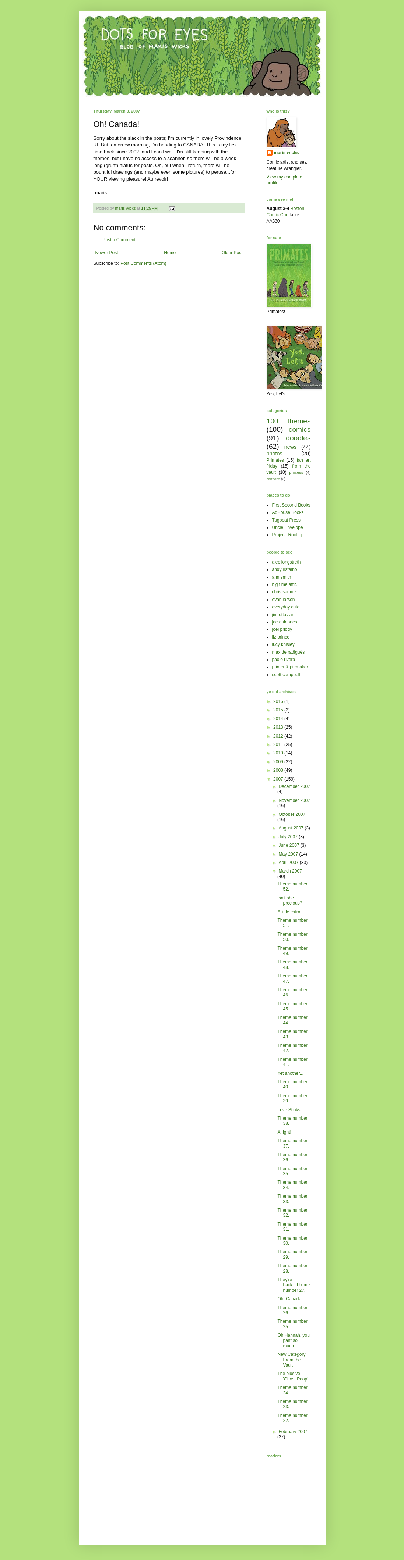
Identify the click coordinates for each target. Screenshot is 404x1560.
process (296, 472)
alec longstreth (286, 562)
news (290, 447)
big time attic (284, 584)
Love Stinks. (289, 1109)
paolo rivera (283, 659)
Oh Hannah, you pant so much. (293, 1340)
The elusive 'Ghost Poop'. (293, 1376)
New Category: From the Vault (291, 1360)
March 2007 (290, 871)
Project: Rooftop (288, 534)
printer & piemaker (290, 666)
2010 (278, 753)
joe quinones (284, 622)
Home (170, 252)
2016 (278, 701)
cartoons (273, 479)
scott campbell (286, 674)
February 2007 (292, 1431)
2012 (278, 736)
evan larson (283, 599)
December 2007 (294, 786)
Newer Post (106, 252)
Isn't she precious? (289, 900)
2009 (278, 761)
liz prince (280, 637)
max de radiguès (288, 652)
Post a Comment (119, 239)
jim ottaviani (283, 614)
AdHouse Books (288, 512)
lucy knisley (283, 644)
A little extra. (289, 911)
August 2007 (291, 828)
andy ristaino (284, 569)
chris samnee (285, 591)
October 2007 (291, 814)
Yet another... (290, 1073)
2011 (278, 744)
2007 (278, 779)
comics (300, 429)
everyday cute (286, 607)
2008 (278, 770)
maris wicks (286, 152)
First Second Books (291, 505)
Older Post (232, 252)
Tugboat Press (286, 520)
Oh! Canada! (289, 1298)
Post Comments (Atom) (143, 263)
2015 (278, 710)
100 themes (289, 421)
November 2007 (294, 800)
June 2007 (289, 845)
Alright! (284, 1132)
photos (274, 453)
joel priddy (282, 629)
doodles (298, 438)
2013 (278, 727)
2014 (278, 718)
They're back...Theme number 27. (293, 1285)
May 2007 (288, 854)
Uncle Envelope (287, 527)
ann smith (281, 577)
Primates (275, 460)
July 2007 (288, 836)
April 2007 (288, 862)
